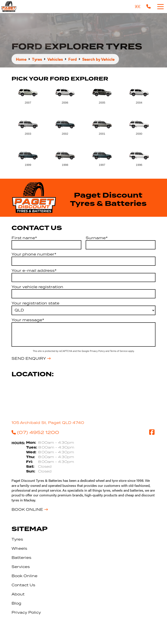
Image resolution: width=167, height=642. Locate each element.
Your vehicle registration (37, 286)
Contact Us (23, 585)
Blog (16, 603)
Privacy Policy (97, 351)
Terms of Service (119, 351)
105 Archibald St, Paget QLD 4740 (48, 422)
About (18, 594)
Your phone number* (34, 254)
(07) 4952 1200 (35, 432)
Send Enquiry (29, 358)
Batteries (21, 557)
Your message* (28, 320)
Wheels (19, 548)
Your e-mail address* (34, 270)
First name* (24, 237)
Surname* (97, 237)
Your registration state (35, 303)
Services (21, 566)
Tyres (17, 539)
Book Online (27, 509)
